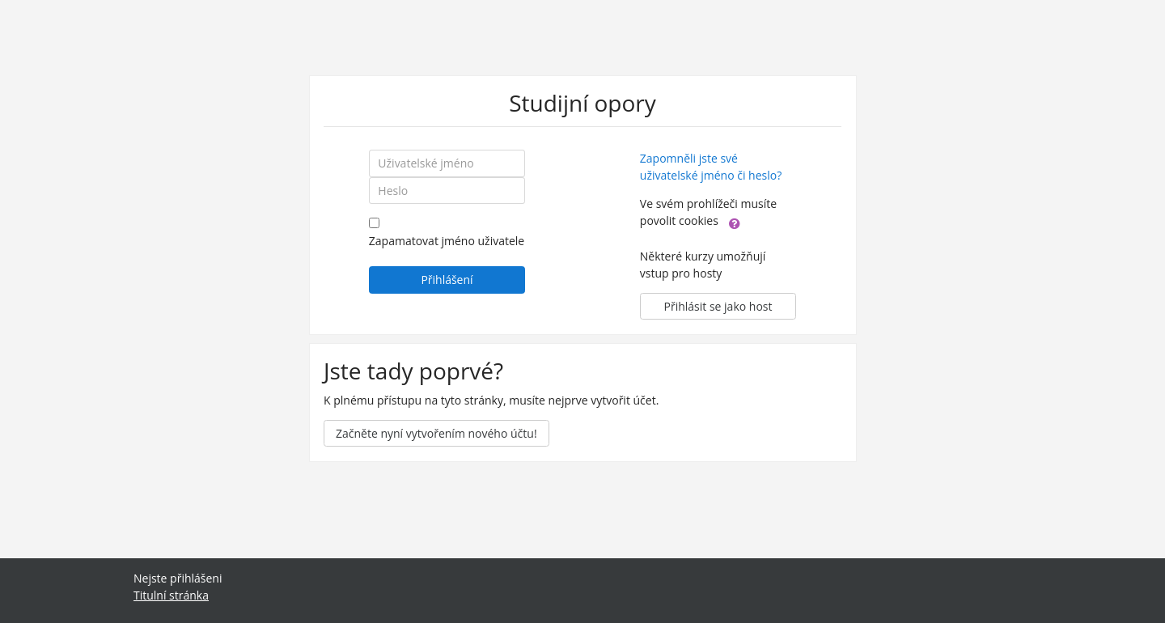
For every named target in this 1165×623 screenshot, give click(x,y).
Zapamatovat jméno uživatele (446, 240)
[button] (735, 222)
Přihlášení (446, 279)
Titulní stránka (171, 595)
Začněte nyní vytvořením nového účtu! (436, 433)
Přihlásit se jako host (718, 306)
